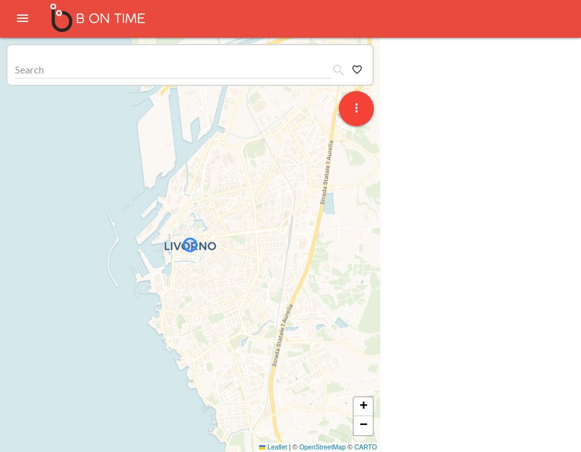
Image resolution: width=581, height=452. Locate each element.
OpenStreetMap (322, 447)
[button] (363, 406)
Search (29, 69)
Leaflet (273, 447)
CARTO (365, 447)
